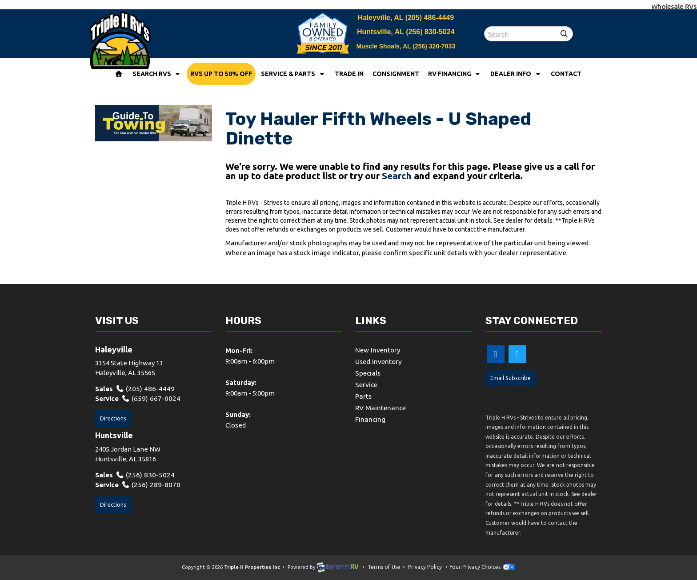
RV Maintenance (380, 406)
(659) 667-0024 (148, 398)
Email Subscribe (509, 377)
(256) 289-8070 (148, 484)
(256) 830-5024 (430, 32)
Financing (370, 417)
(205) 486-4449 (429, 17)
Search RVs (157, 73)
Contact (566, 73)
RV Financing (455, 73)
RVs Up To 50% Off (221, 73)
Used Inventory (378, 361)
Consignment (396, 73)
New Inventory (378, 350)
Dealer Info (516, 73)
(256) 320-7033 (434, 46)
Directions (113, 417)
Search (397, 175)
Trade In (349, 73)
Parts (363, 395)
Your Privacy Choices (482, 567)
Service (366, 384)
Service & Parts (293, 73)
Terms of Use (384, 567)
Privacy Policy (425, 567)
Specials (367, 372)
